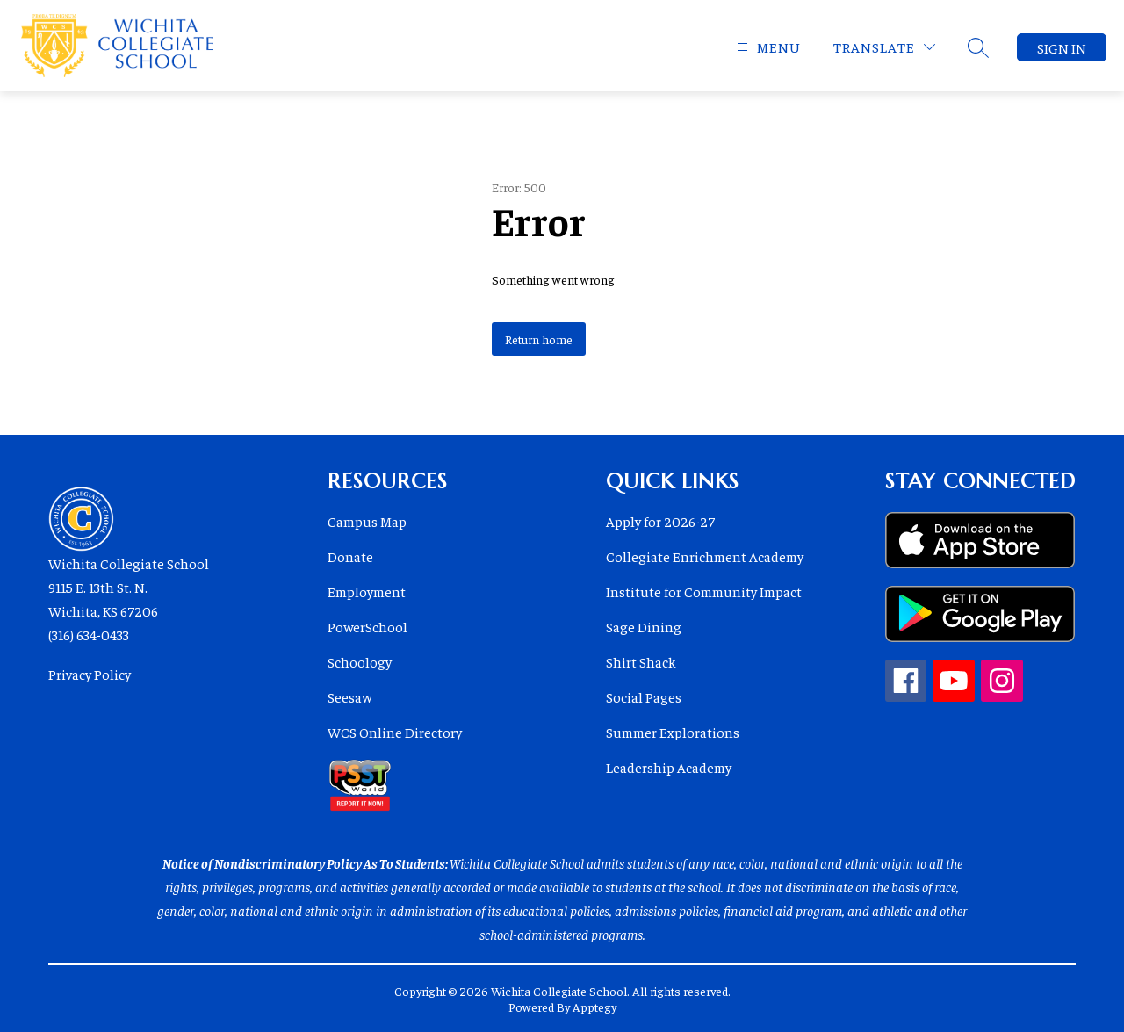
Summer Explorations (672, 731)
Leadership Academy (668, 767)
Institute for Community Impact (704, 591)
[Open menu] (766, 47)
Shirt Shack (641, 661)
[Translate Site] (884, 47)
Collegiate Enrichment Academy (704, 556)
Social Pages (643, 696)
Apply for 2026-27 (660, 521)
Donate (350, 556)
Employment (367, 591)
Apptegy (594, 1006)
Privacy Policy (89, 673)
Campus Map (367, 521)
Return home (539, 339)
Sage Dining (643, 626)
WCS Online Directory (395, 731)
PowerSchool (367, 626)
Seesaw (349, 696)
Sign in (1061, 47)
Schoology (360, 661)
